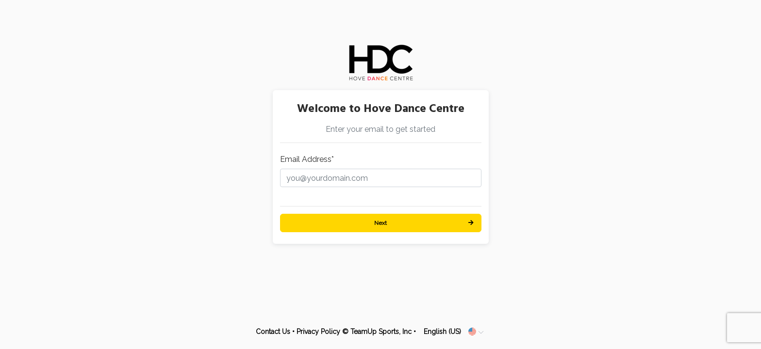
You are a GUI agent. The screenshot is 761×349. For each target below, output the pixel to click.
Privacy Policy (318, 331)
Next (380, 223)
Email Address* (307, 159)
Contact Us (273, 331)
